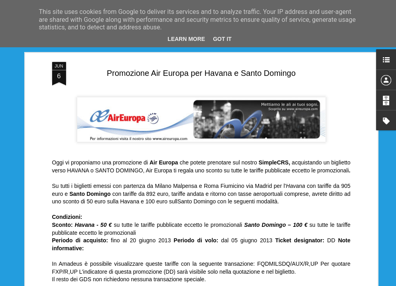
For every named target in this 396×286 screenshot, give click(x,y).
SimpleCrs (288, 115)
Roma (223, 115)
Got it (222, 39)
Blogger (241, 281)
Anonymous (233, 104)
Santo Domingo (253, 115)
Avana (163, 115)
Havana (183, 115)
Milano (204, 115)
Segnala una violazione (274, 281)
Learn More (186, 39)
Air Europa (139, 115)
